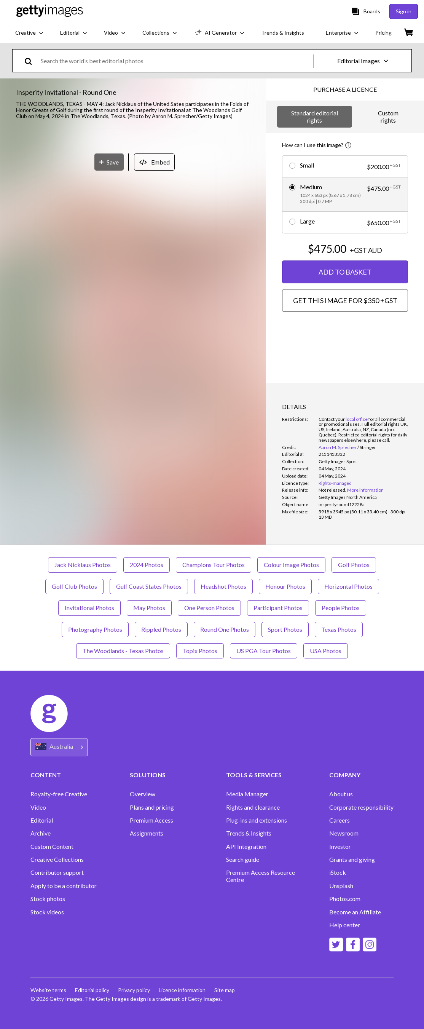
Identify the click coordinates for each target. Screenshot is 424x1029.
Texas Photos (338, 629)
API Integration (246, 846)
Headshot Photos (223, 586)
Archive (40, 833)
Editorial (41, 820)
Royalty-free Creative (58, 794)
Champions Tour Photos (213, 564)
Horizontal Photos (348, 586)
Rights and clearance (253, 807)
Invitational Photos (89, 607)
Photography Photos (95, 629)
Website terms (48, 990)
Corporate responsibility (361, 807)
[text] (175, 60)
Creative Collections (57, 859)
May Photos (149, 607)
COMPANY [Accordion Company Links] (344, 774)
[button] (133, 223)
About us (341, 794)
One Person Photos (209, 607)
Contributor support (57, 872)
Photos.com (344, 898)
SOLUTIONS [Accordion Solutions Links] (148, 774)
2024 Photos (146, 564)
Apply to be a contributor (63, 885)
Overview (142, 794)
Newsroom (344, 833)
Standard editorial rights (314, 116)
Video (38, 807)
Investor (340, 846)
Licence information (183, 990)
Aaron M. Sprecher (338, 447)
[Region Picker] (59, 747)
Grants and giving (352, 859)
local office (357, 419)
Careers (339, 820)
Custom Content (51, 846)
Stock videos (47, 912)
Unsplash (341, 885)
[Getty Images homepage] (49, 11)
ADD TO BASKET (345, 272)
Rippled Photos (161, 629)
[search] (31, 61)
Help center (344, 925)
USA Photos (325, 650)
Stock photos (47, 898)
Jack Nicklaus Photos (82, 564)
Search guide (242, 859)
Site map (226, 990)
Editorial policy (92, 990)
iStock (337, 872)
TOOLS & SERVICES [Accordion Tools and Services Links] (254, 774)
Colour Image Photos (291, 564)
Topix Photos (200, 650)
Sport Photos (285, 629)
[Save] (109, 334)
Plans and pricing (152, 807)
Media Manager (247, 794)
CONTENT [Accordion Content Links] (45, 774)
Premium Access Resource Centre (260, 876)
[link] (332, 490)
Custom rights (388, 116)
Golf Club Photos (74, 586)
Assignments (146, 833)
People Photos (341, 607)
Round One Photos (224, 629)
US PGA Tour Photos (263, 650)
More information (365, 490)
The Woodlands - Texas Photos (123, 650)
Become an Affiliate (355, 912)
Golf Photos (354, 564)
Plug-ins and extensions (256, 820)
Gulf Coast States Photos (149, 586)
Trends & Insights (248, 833)
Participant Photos (278, 607)
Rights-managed (335, 483)
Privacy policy (135, 990)
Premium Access (151, 820)
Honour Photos (285, 586)
